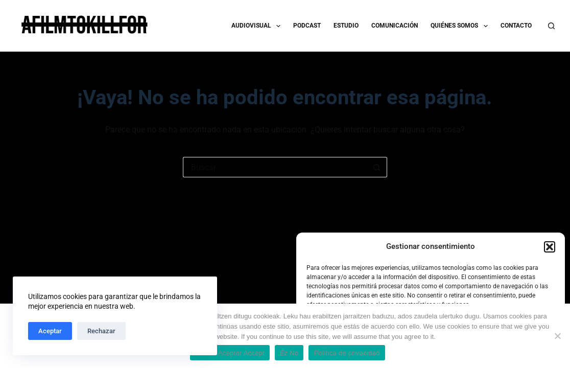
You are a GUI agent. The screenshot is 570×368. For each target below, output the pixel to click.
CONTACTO (516, 25)
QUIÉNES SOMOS (461, 26)
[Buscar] (551, 25)
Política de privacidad (346, 353)
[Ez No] (557, 336)
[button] (549, 247)
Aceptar (50, 331)
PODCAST (307, 25)
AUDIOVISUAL (257, 26)
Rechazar (101, 331)
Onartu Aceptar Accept (229, 353)
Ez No (289, 353)
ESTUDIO (346, 25)
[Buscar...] (275, 167)
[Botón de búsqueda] (377, 167)
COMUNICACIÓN (394, 25)
